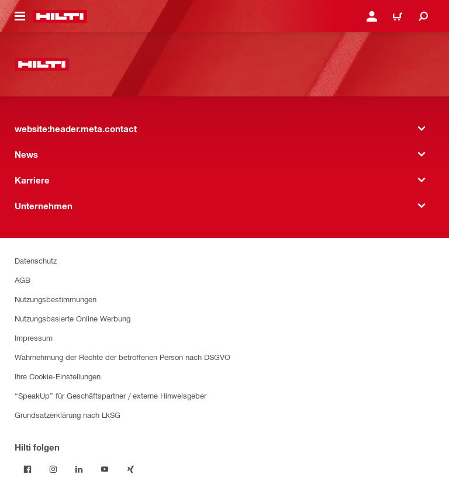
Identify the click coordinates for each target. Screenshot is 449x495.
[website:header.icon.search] (423, 16)
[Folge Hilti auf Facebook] (27, 469)
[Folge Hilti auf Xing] (130, 469)
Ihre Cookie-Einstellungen (58, 376)
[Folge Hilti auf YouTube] (105, 469)
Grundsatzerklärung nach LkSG (67, 414)
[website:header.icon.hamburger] (20, 16)
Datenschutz (36, 260)
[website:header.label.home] (60, 16)
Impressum (34, 337)
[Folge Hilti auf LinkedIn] (79, 469)
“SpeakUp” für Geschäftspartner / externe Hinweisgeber (110, 395)
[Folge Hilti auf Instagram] (53, 469)
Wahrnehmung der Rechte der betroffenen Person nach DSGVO (122, 356)
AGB (22, 279)
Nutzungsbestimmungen (55, 299)
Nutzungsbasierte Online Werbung (72, 318)
